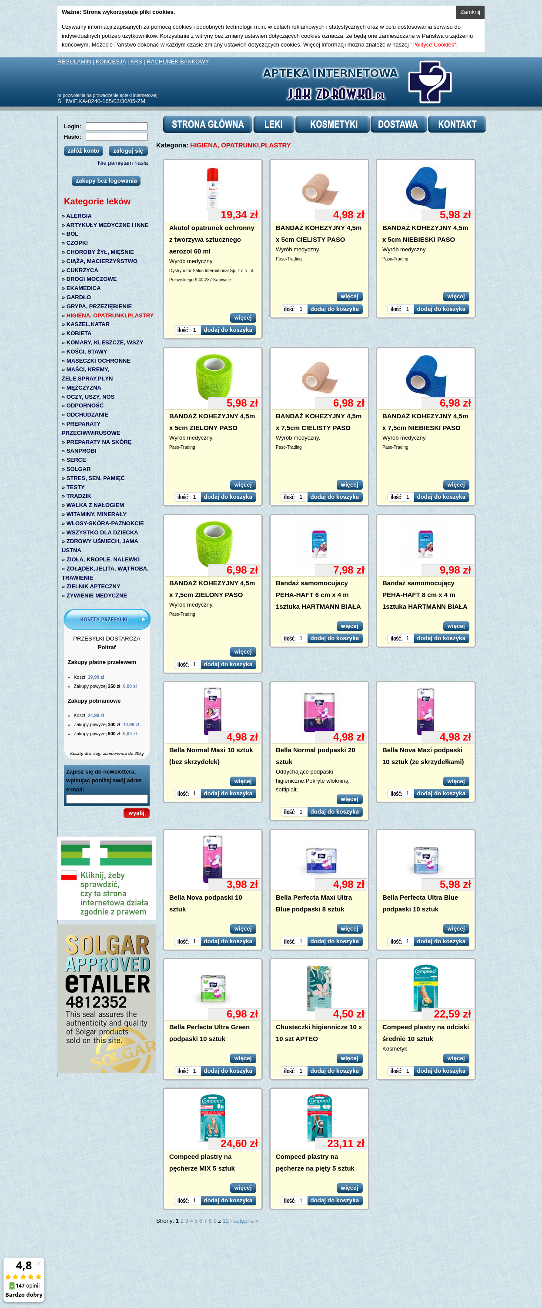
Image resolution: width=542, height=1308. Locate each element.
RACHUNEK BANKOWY (178, 61)
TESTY (76, 487)
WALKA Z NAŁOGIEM (95, 505)
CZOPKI (77, 243)
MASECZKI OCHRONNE (98, 360)
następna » (244, 1221)
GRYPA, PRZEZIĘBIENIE (99, 306)
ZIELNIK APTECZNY (93, 586)
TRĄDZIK (79, 496)
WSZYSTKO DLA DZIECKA (102, 532)
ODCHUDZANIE (87, 414)
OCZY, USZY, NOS (91, 397)
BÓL (72, 233)
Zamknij (470, 12)
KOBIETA (79, 333)
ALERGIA (79, 216)
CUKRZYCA (82, 270)
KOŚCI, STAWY (87, 351)
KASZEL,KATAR (88, 324)
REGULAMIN (74, 61)
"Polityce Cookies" (433, 44)
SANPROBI (82, 450)
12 (226, 1221)
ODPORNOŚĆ (85, 405)
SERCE (76, 460)
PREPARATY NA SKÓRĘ (99, 442)
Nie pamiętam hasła (123, 163)
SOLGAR (79, 469)
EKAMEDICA (84, 288)
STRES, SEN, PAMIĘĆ (96, 478)
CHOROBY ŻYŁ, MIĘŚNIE (100, 252)
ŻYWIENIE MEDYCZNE (97, 595)
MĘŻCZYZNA (84, 387)
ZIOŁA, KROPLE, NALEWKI (103, 559)
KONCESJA (111, 61)
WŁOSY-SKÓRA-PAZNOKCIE (105, 523)
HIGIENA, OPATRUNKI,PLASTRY (110, 315)
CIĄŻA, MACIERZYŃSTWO (102, 261)
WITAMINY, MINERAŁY (97, 514)
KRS (136, 61)
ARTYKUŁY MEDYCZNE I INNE (107, 225)
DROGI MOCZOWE (92, 279)
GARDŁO (79, 297)
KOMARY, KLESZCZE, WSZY (105, 342)
